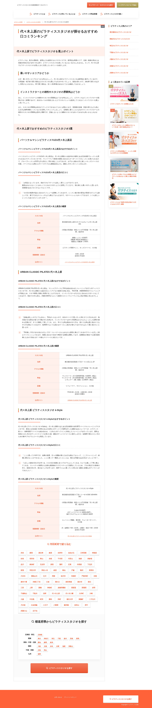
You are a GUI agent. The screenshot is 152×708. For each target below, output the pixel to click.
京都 (45, 645)
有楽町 (73, 575)
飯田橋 (66, 604)
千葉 (59, 637)
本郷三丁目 (36, 581)
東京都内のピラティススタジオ (120, 31)
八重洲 (56, 604)
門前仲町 (85, 575)
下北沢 (89, 563)
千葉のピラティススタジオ (119, 51)
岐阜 (51, 641)
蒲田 (60, 563)
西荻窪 (73, 586)
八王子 (45, 604)
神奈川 (46, 637)
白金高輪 (34, 604)
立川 (44, 575)
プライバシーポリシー (71, 696)
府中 (86, 604)
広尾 (69, 563)
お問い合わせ (58, 696)
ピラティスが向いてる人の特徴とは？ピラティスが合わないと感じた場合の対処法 (123, 181)
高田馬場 (69, 581)
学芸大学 (33, 569)
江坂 (47, 581)
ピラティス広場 (18, 21)
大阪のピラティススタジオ (119, 58)
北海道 (40, 633)
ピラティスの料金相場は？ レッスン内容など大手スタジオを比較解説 (123, 155)
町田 (41, 598)
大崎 (91, 592)
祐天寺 (63, 575)
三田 (22, 586)
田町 (59, 598)
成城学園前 (62, 586)
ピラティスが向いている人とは (64, 14)
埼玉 (53, 637)
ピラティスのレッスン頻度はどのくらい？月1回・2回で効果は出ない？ (123, 129)
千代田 (60, 557)
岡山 (45, 649)
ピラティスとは (41, 14)
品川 (22, 563)
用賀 (53, 575)
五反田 (42, 563)
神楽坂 (94, 552)
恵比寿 (40, 552)
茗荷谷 (91, 569)
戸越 (72, 569)
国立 (89, 581)
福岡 (39, 653)
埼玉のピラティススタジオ (119, 44)
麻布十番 (24, 581)
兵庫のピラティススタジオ (119, 72)
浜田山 (76, 604)
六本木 (23, 575)
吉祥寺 (60, 552)
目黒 (95, 575)
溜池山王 (34, 575)
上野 (31, 586)
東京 (39, 637)
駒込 (64, 569)
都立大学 (70, 598)
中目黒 (32, 598)
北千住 (35, 610)
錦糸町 (32, 563)
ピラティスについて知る (128, 5)
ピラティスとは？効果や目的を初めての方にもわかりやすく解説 (123, 208)
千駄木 (35, 592)
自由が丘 (71, 552)
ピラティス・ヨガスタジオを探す (102, 5)
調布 (50, 598)
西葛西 (84, 586)
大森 (22, 598)
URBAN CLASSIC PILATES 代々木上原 (79, 399)
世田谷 (32, 557)
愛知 (39, 641)
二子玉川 (92, 598)
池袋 (80, 557)
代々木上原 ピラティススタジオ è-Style (79, 535)
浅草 (44, 592)
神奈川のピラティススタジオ (120, 38)
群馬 (77, 637)
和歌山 (71, 645)
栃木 (65, 637)
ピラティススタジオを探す (34, 21)
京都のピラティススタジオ (119, 65)
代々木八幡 (69, 592)
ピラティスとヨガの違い (111, 14)
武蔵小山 (24, 610)
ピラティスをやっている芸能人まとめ (123, 104)
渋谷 (22, 552)
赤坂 (50, 557)
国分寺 (79, 581)
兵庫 (57, 645)
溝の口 (57, 581)
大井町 (81, 592)
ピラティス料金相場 (89, 14)
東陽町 (81, 598)
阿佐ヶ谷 (45, 569)
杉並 (22, 557)
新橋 (40, 586)
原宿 (52, 563)
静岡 (45, 641)
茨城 (71, 637)
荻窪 (22, 569)
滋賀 (63, 645)
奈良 (51, 645)
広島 (39, 649)
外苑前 (79, 563)
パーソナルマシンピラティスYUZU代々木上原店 (80, 261)
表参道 (89, 557)
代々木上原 (56, 592)
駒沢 (81, 569)
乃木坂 (23, 604)
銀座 (50, 552)
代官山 (70, 557)
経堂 (55, 569)
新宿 (31, 552)
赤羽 (93, 586)
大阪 (39, 645)
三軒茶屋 (83, 552)
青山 (41, 557)
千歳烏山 (24, 592)
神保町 (49, 586)
